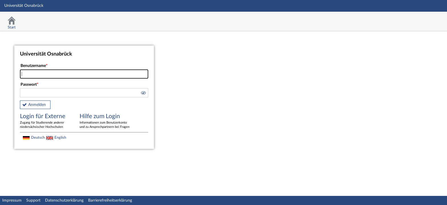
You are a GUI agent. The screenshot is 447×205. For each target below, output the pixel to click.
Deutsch (38, 137)
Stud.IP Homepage (425, 19)
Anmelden (37, 105)
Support (33, 200)
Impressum (12, 200)
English (60, 137)
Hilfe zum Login (105, 121)
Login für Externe (45, 121)
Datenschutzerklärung (64, 200)
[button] (143, 93)
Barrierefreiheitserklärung (110, 200)
